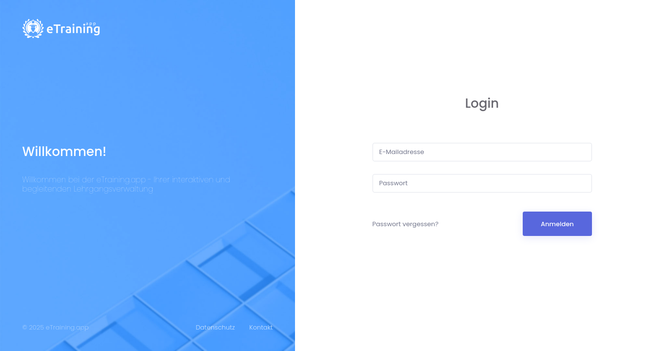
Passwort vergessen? (406, 224)
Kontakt (261, 327)
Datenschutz (215, 327)
